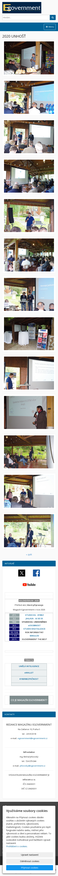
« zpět (29, 554)
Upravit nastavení (29, 854)
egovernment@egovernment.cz (32, 738)
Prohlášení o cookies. (17, 846)
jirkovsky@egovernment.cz (32, 765)
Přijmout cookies (29, 867)
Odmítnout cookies (29, 861)
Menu (49, 26)
